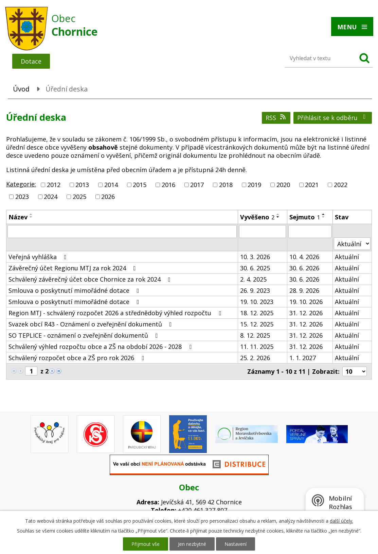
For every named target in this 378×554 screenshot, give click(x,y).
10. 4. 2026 (304, 257)
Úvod (21, 89)
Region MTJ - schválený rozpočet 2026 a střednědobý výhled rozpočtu (116, 313)
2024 (50, 196)
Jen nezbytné (192, 544)
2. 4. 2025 (253, 279)
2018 (226, 185)
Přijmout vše (145, 544)
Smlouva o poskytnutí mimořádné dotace (75, 290)
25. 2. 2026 (255, 358)
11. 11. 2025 (256, 346)
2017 (197, 185)
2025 (79, 196)
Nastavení (235, 544)
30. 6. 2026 (304, 268)
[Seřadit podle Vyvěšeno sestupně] (278, 217)
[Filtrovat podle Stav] (352, 243)
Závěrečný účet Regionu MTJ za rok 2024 (73, 268)
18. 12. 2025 (256, 313)
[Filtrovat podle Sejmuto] (309, 231)
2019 (254, 185)
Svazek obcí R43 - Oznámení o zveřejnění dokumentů (91, 324)
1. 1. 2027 (302, 358)
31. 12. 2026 (306, 313)
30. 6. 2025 (255, 268)
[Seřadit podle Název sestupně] (31, 217)
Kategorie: (21, 184)
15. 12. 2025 (256, 324)
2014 (111, 185)
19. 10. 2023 (256, 302)
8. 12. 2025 (255, 335)
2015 (139, 185)
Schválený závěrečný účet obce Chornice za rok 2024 (90, 279)
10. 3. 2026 (255, 257)
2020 (283, 185)
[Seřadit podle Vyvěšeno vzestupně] (278, 214)
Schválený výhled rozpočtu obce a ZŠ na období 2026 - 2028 (101, 346)
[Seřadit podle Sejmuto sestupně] (323, 217)
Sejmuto (304, 217)
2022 (340, 185)
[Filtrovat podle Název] (122, 231)
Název (18, 217)
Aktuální (347, 257)
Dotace (31, 61)
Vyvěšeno (257, 217)
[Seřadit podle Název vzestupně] (31, 214)
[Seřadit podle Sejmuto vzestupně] (323, 214)
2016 (168, 185)
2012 (53, 185)
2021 (312, 185)
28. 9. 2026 (304, 290)
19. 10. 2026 (306, 302)
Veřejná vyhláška (38, 257)
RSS (276, 118)
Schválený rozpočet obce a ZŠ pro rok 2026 (77, 358)
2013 (82, 185)
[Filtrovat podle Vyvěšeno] (262, 231)
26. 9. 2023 (255, 290)
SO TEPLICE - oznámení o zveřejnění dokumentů (84, 335)
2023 (22, 196)
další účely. (341, 521)
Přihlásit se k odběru (332, 118)
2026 (108, 196)
